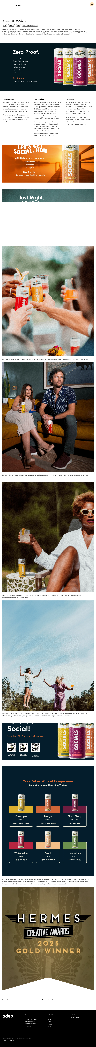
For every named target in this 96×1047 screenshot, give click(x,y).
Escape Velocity (75, 1017)
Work (49, 1019)
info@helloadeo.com (30, 1023)
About (49, 1017)
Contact (50, 1027)
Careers (50, 1024)
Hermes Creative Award (44, 1000)
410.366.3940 (28, 1026)
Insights (50, 1022)
